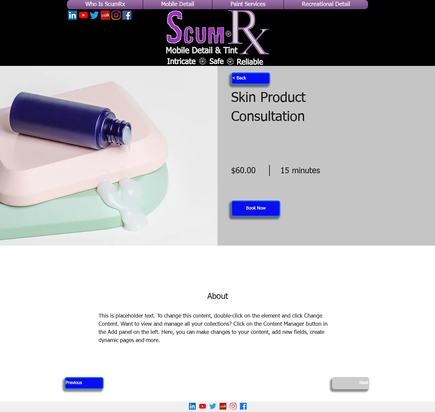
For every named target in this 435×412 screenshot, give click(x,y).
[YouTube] (83, 15)
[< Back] (250, 78)
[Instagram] (116, 15)
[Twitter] (94, 15)
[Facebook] (127, 15)
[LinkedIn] (72, 15)
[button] (255, 208)
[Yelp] (105, 15)
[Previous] (84, 383)
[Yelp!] (223, 406)
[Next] (350, 383)
